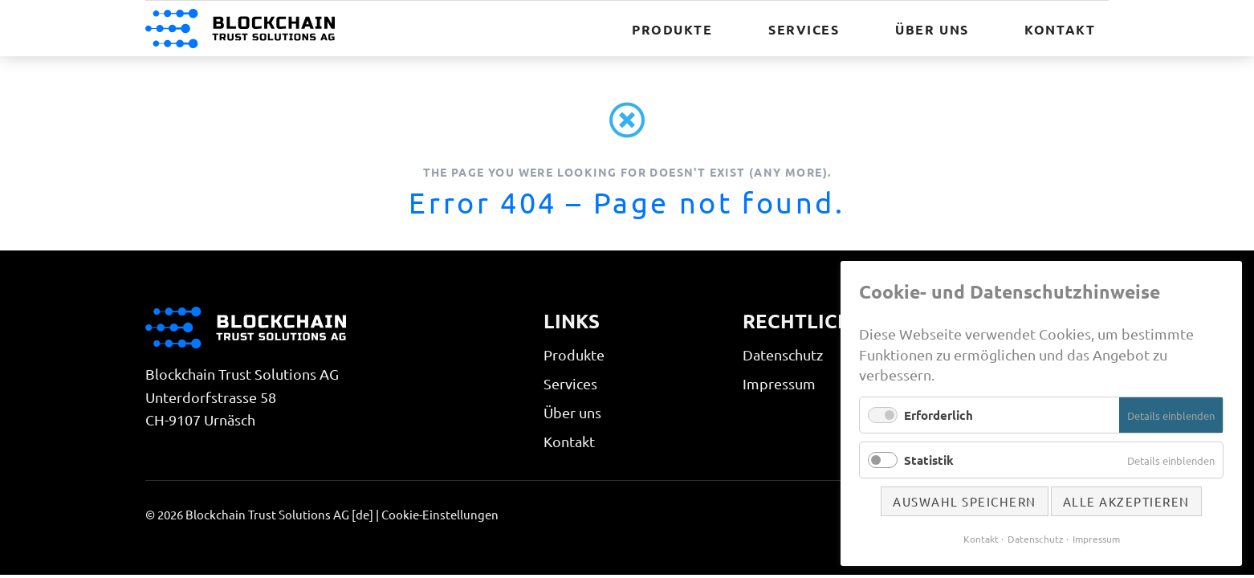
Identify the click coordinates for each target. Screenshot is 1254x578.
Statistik (929, 460)
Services (570, 383)
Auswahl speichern (964, 501)
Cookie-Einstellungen (440, 514)
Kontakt (569, 441)
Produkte (574, 354)
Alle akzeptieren (1126, 501)
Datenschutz (783, 354)
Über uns (572, 412)
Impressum (779, 383)
